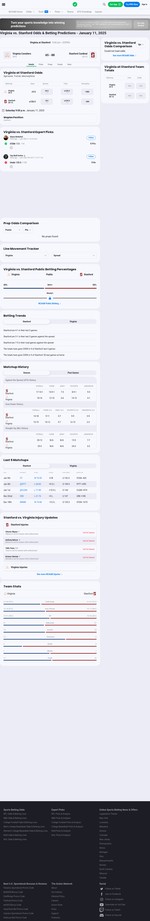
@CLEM (23, 490)
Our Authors (56, 892)
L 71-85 (37, 490)
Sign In (144, 4)
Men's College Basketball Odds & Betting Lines (24, 826)
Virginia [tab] (73, 321)
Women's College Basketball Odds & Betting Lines (26, 831)
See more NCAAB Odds (125, 55)
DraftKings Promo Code (14, 896)
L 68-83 (37, 484)
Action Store (56, 905)
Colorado (103, 835)
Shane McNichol (16, 137)
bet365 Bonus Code (12, 905)
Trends (60, 64)
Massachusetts (106, 860)
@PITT (23, 484)
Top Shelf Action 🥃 (18, 156)
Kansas (102, 865)
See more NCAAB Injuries (50, 574)
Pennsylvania (105, 843)
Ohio (101, 856)
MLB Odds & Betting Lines (15, 835)
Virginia (15, 274)
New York (103, 818)
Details (31, 64)
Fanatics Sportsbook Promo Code (19, 888)
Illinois (102, 848)
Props (50, 64)
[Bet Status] (6, 143)
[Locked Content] (50, 298)
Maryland (103, 826)
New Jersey (104, 839)
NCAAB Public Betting (50, 303)
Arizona (102, 831)
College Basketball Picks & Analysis (67, 826)
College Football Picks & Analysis (66, 822)
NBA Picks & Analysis (60, 818)
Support (55, 913)
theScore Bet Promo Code (15, 917)
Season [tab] (26, 373)
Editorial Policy (57, 896)
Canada (102, 878)
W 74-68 (38, 502)
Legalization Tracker (108, 814)
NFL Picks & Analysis (60, 814)
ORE (22, 496)
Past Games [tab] (73, 373)
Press (54, 909)
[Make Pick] (11, 147)
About (54, 888)
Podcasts (55, 917)
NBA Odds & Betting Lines (15, 818)
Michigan (103, 852)
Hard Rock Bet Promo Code (16, 909)
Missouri (103, 873)
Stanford (88, 274)
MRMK (23, 502)
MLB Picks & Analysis (61, 831)
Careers (54, 900)
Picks (41, 64)
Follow (91, 138)
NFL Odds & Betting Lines (15, 814)
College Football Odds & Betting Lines (20, 822)
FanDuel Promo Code (13, 900)
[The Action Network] (75, 4)
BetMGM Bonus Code (13, 892)
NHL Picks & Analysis (60, 835)
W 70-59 (38, 478)
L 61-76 (37, 496)
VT (21, 478)
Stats (69, 64)
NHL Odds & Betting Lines (15, 839)
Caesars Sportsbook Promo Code (19, 913)
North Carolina (105, 869)
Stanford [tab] (27, 321)
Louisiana (103, 822)
